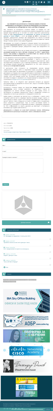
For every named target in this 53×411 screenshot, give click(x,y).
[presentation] (14, 178)
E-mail (4, 151)
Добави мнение (35, 222)
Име (4, 145)
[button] (36, 4)
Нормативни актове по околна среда (18, 279)
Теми (20, 132)
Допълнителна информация (35, 409)
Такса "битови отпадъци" (10, 281)
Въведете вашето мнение (10, 157)
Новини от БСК (26, 132)
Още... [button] (6, 267)
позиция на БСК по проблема (20, 79)
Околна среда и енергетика (11, 132)
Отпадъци (6, 279)
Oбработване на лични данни (23, 406)
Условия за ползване (8, 406)
